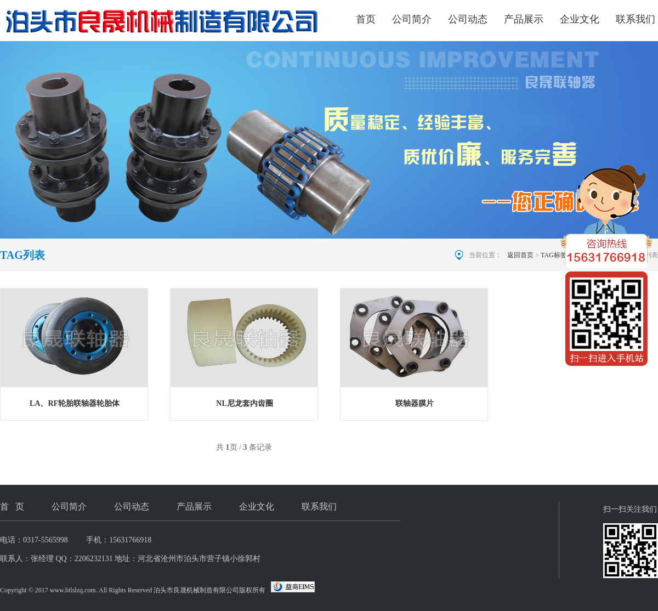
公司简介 (412, 19)
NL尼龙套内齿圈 (244, 403)
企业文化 (579, 19)
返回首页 (520, 255)
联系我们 (635, 19)
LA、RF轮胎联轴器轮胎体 (75, 403)
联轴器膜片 (414, 403)
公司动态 (467, 19)
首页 (366, 19)
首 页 (12, 506)
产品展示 (523, 19)
